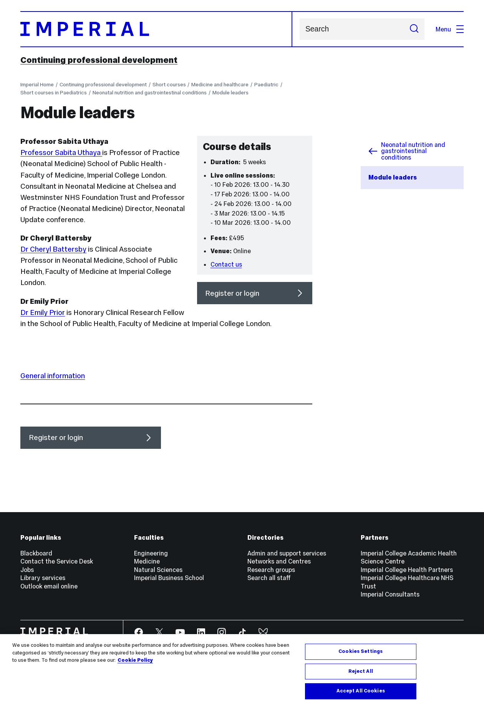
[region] (242, 670)
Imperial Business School (169, 578)
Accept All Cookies (360, 691)
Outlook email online (49, 586)
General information (52, 375)
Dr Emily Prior (42, 312)
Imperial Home (37, 84)
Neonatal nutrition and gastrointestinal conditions (150, 92)
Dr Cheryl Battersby (53, 249)
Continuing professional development (98, 59)
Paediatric (266, 84)
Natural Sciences (158, 570)
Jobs (27, 570)
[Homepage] (156, 29)
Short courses (169, 84)
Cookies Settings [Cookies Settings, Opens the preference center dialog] (360, 651)
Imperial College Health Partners (407, 570)
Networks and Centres (279, 561)
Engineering (151, 553)
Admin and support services (286, 553)
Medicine (147, 561)
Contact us (226, 264)
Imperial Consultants (390, 594)
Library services (42, 578)
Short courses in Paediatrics (53, 92)
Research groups (271, 570)
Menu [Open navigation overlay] (450, 29)
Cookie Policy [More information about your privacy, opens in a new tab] (135, 660)
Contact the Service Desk (56, 561)
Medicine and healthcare (220, 84)
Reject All (360, 671)
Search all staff (269, 578)
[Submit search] (414, 29)
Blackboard (36, 553)
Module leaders (230, 92)
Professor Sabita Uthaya (61, 152)
